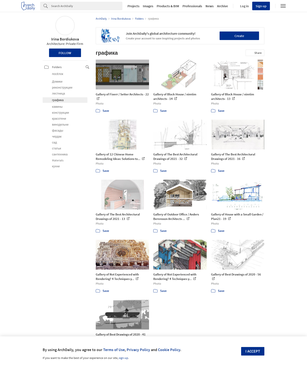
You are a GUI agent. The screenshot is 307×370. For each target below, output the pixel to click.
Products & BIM (168, 6)
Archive (222, 6)
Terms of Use (114, 349)
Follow (65, 53)
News (210, 6)
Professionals (192, 6)
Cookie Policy (169, 349)
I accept (252, 351)
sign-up (123, 358)
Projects (133, 6)
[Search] (86, 6)
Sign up (261, 6)
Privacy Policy (138, 349)
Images (148, 6)
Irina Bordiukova (65, 39)
